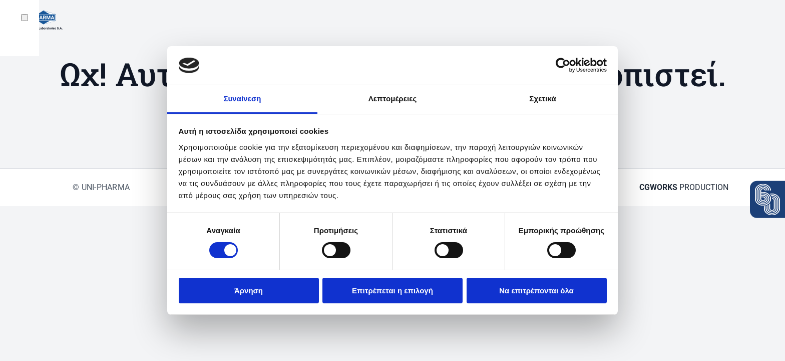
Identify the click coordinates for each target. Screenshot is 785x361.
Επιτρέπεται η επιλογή (392, 290)
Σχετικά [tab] (542, 98)
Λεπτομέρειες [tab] (392, 98)
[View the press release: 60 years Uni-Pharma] (767, 199)
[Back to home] (39, 20)
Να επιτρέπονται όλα (536, 290)
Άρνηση (248, 290)
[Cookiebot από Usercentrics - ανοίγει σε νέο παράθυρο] (563, 65)
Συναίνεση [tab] (242, 98)
